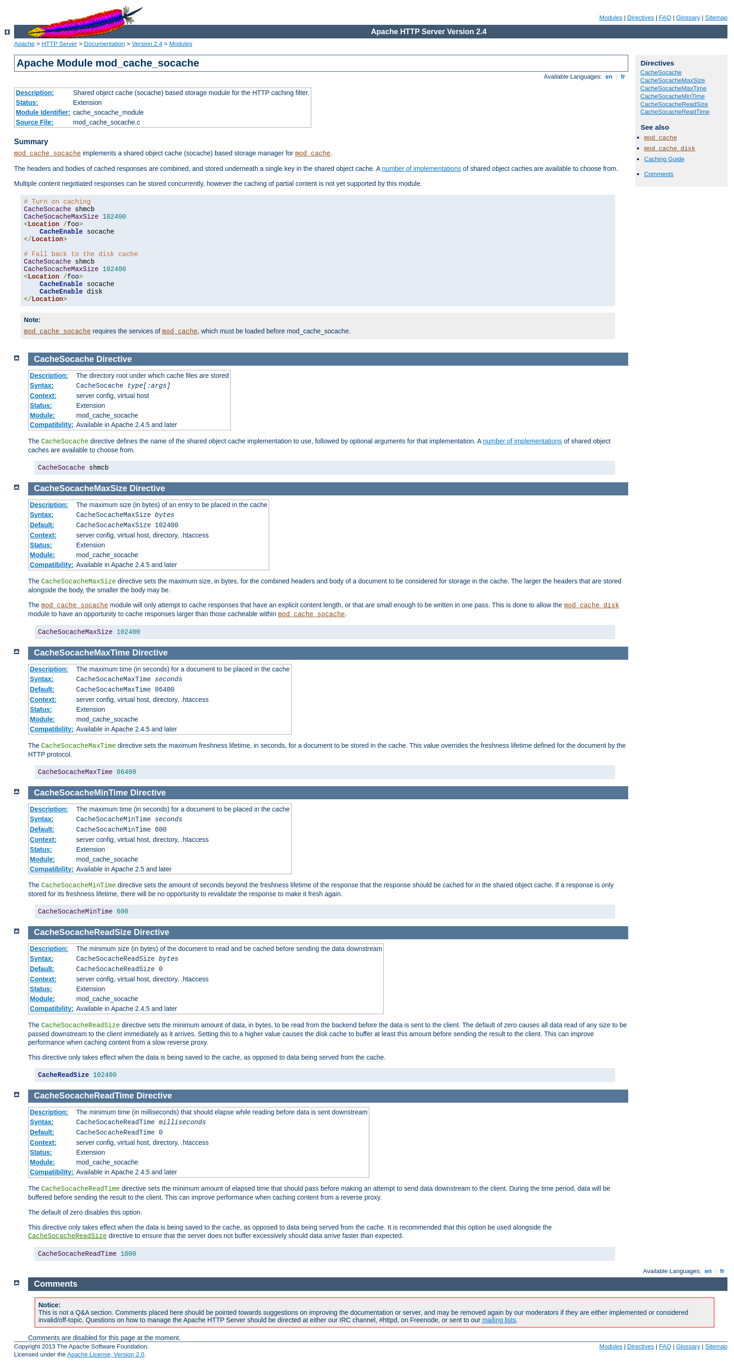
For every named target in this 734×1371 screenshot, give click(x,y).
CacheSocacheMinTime (672, 96)
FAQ (665, 17)
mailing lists (499, 1320)
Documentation (104, 43)
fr (623, 76)
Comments (659, 173)
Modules (610, 17)
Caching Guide (664, 158)
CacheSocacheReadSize (674, 104)
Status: (27, 102)
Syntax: (42, 385)
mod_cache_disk (669, 148)
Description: (35, 92)
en (609, 76)
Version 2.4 (147, 43)
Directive (114, 359)
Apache (24, 43)
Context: (43, 395)
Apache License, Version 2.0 (105, 1354)
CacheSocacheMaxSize (672, 80)
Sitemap (716, 17)
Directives (640, 17)
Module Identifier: (43, 112)
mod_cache (312, 153)
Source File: (34, 122)
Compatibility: (51, 424)
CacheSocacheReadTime (675, 111)
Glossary (688, 17)
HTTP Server (59, 43)
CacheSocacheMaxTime (673, 88)
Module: (42, 415)
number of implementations (421, 168)
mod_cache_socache (47, 153)
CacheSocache (661, 72)
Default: (42, 525)
